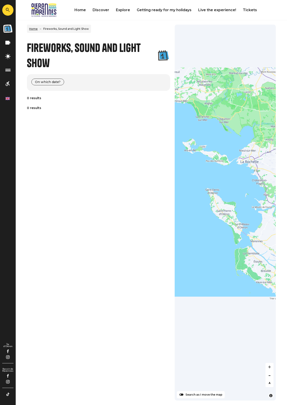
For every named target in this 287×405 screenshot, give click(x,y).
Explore (123, 10)
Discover (101, 10)
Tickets (250, 10)
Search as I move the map (203, 394)
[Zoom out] (269, 375)
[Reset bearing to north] (269, 383)
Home (80, 10)
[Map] (225, 213)
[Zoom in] (269, 367)
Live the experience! (217, 10)
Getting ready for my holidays (164, 10)
